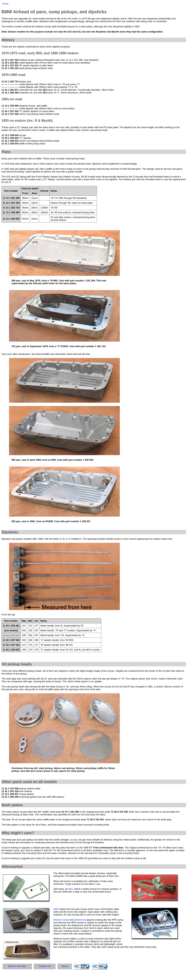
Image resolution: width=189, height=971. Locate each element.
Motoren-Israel (61, 919)
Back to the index (17, 966)
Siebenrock (80, 919)
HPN (56, 909)
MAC (70, 889)
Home (5, 3)
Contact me (45, 966)
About (64, 966)
